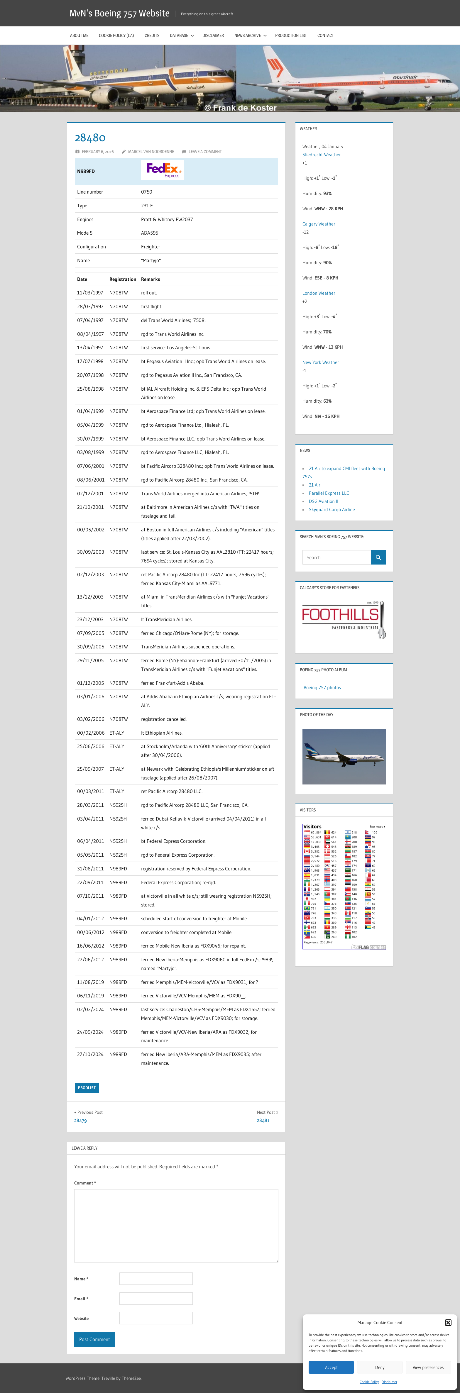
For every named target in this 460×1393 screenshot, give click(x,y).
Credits (152, 35)
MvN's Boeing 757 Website (120, 13)
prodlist (87, 1087)
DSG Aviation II (323, 501)
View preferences (428, 1367)
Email (81, 1299)
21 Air (314, 485)
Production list (291, 35)
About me (79, 35)
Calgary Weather (318, 224)
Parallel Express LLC (329, 493)
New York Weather (320, 362)
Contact (325, 35)
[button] (448, 1323)
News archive (250, 35)
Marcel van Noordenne (151, 151)
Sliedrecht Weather (322, 154)
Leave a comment (205, 151)
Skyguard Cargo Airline (332, 509)
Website (81, 1318)
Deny (380, 1367)
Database (182, 35)
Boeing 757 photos (322, 687)
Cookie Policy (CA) (116, 35)
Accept (331, 1367)
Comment (85, 1183)
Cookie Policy (369, 1382)
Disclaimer (389, 1382)
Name (81, 1279)
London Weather (318, 293)
